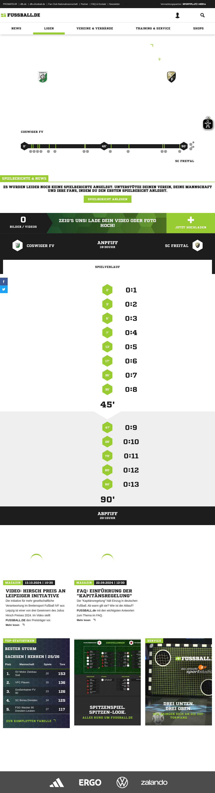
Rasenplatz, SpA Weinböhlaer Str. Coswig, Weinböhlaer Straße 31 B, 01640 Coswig (107, 59)
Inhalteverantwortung (96, 783)
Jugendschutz (76, 783)
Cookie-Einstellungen (121, 783)
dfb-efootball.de (37, 4)
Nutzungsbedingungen (54, 783)
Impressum (8, 783)
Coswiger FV (43, 94)
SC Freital (171, 94)
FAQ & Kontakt (98, 4)
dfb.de (23, 4)
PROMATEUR (10, 4)
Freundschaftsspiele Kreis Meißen (107, 46)
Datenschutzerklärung (28, 783)
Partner (84, 4)
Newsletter (114, 4)
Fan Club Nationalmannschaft (63, 4)
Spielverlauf (107, 266)
